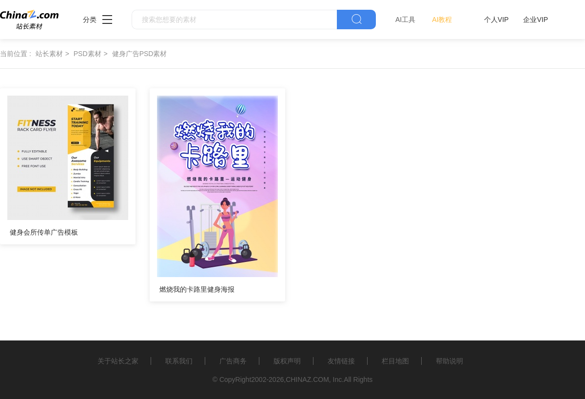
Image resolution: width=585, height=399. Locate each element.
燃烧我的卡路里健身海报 (196, 289)
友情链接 (341, 361)
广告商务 (233, 361)
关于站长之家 (118, 361)
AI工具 (405, 19)
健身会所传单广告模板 (44, 232)
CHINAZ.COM (307, 379)
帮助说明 (449, 361)
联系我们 (179, 361)
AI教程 (442, 19)
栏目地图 (395, 361)
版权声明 (287, 361)
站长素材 (49, 54)
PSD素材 (87, 54)
